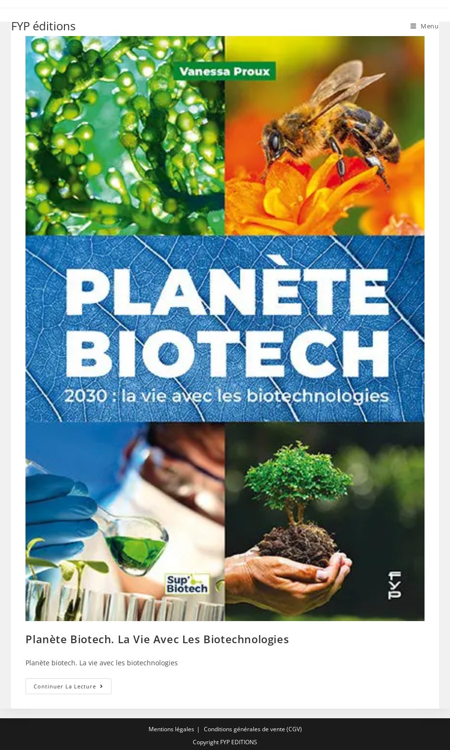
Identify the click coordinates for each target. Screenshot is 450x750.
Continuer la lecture (73, 688)
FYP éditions (43, 26)
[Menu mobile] (425, 26)
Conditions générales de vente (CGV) (253, 729)
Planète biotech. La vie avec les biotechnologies (157, 639)
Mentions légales (171, 729)
